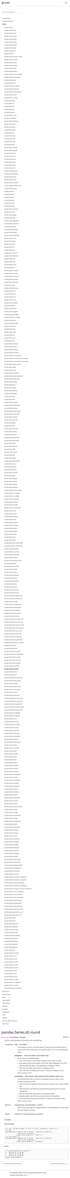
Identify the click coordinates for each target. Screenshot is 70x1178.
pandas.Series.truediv (10, 147)
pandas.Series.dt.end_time (12, 689)
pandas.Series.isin (9, 396)
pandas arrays (6, 994)
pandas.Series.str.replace (11, 786)
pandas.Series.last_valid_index (13, 546)
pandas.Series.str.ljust (10, 762)
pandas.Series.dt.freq (10, 648)
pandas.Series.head (10, 388)
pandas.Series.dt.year (10, 578)
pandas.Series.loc (9, 109)
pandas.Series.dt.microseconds (13, 698)
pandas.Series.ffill (9, 455)
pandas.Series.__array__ (11, 98)
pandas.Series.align (10, 367)
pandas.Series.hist (9, 950)
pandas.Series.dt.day (10, 584)
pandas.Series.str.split (10, 809)
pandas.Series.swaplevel (11, 499)
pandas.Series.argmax (10, 487)
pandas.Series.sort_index (11, 496)
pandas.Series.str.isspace (11, 847)
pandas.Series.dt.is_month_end (13, 622)
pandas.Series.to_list (10, 95)
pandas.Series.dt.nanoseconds (13, 701)
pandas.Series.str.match (11, 771)
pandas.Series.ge (9, 200)
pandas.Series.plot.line (11, 944)
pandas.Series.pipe (10, 241)
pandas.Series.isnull (10, 467)
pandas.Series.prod (10, 320)
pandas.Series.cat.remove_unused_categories (17, 888)
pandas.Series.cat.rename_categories (15, 877)
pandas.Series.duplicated (11, 379)
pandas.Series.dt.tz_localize (12, 657)
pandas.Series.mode (10, 308)
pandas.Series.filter (10, 443)
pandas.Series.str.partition (12, 780)
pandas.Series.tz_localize (11, 554)
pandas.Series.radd (10, 159)
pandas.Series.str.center (11, 721)
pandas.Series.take (10, 423)
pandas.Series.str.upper (11, 830)
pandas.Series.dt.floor (10, 672)
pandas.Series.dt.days (10, 692)
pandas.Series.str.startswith (12, 815)
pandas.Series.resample (11, 549)
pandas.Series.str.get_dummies (13, 865)
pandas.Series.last (9, 399)
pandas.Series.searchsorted (12, 508)
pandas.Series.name (10, 68)
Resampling (5, 1012)
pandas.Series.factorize (11, 288)
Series (4, 24)
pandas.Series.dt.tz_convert (12, 660)
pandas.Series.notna (10, 470)
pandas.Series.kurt (9, 291)
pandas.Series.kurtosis (11, 344)
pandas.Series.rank (10, 326)
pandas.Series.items (10, 118)
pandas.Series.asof (10, 537)
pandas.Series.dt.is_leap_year (13, 637)
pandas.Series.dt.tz (10, 645)
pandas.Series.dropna (10, 452)
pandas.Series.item (10, 130)
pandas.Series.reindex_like (12, 405)
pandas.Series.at (9, 103)
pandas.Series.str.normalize (12, 774)
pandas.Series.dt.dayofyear (12, 613)
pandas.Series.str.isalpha (11, 842)
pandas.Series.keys (10, 124)
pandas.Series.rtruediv (11, 171)
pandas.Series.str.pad (10, 777)
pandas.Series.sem (9, 329)
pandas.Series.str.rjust (10, 795)
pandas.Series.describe (11, 282)
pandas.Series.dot (9, 212)
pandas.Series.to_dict (10, 959)
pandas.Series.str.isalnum (11, 839)
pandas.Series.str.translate (12, 827)
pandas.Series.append (11, 522)
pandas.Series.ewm (10, 238)
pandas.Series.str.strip (10, 818)
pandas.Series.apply (10, 215)
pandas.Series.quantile (11, 323)
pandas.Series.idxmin (10, 393)
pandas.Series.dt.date (10, 569)
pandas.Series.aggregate (11, 221)
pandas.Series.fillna (10, 458)
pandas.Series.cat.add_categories (14, 883)
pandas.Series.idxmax (10, 390)
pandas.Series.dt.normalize (12, 663)
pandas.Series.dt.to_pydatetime (13, 654)
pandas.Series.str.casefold (12, 716)
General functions (7, 21)
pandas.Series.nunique (11, 349)
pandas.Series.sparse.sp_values (13, 909)
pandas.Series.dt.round (11, 669)
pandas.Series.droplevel (11, 373)
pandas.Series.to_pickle (11, 953)
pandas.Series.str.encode (11, 733)
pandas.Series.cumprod (11, 276)
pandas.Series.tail (9, 426)
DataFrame (5, 991)
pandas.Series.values (10, 36)
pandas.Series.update (10, 531)
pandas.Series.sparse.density (12, 903)
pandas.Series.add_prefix (11, 437)
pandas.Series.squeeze (11, 516)
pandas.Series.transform (11, 223)
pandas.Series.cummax (11, 270)
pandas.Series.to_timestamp (12, 92)
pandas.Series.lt (9, 191)
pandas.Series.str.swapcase (12, 821)
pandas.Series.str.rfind (11, 789)
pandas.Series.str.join (10, 757)
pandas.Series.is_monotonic (12, 355)
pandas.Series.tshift (10, 563)
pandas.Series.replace (10, 478)
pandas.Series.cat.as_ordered (13, 894)
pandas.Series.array (10, 33)
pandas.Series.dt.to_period (12, 651)
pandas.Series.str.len (10, 760)
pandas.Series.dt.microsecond (13, 595)
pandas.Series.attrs (10, 918)
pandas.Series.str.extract (11, 739)
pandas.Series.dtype (10, 39)
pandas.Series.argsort (10, 481)
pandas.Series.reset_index (12, 414)
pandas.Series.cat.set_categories (14, 891)
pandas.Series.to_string (11, 979)
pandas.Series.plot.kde (11, 941)
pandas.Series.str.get (10, 751)
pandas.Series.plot (9, 921)
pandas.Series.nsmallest (11, 314)
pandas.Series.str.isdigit (11, 844)
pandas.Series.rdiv (9, 168)
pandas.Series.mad (10, 294)
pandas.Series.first (9, 385)
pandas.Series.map (10, 226)
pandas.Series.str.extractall (12, 742)
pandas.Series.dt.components (13, 704)
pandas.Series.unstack (11, 502)
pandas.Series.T (9, 54)
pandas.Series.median (10, 303)
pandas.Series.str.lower (11, 765)
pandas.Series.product (11, 209)
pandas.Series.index (10, 30)
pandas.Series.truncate (11, 428)
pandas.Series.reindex (10, 402)
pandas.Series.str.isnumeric (12, 859)
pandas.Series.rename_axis (12, 411)
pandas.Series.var (9, 341)
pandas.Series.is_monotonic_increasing (16, 358)
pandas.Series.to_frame (11, 965)
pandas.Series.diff (9, 285)
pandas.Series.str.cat (10, 718)
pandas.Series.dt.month (11, 581)
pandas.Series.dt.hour (10, 587)
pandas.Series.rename (11, 408)
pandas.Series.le (9, 197)
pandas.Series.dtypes (10, 65)
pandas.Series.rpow (10, 179)
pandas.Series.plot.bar (11, 927)
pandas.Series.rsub (10, 162)
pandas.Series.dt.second (11, 593)
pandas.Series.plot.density (12, 935)
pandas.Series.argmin (10, 484)
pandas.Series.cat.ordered (12, 871)
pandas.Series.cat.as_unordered (13, 897)
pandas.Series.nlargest (11, 311)
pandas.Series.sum (10, 338)
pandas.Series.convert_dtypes (13, 74)
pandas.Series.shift (10, 540)
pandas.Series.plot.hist (11, 938)
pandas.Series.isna (9, 464)
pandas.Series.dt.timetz (11, 575)
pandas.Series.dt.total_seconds (13, 710)
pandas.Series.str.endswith (12, 736)
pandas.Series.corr (9, 262)
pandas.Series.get (9, 100)
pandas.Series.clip (9, 259)
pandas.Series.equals (10, 382)
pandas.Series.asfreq (10, 534)
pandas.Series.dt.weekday (12, 610)
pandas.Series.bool (10, 83)
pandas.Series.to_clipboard (12, 982)
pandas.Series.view (10, 519)
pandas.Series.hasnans (11, 59)
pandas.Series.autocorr (11, 253)
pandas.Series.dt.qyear (11, 683)
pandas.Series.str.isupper (11, 853)
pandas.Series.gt (9, 194)
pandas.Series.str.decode (11, 730)
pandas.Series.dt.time (10, 572)
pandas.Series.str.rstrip (11, 801)
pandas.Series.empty (10, 62)
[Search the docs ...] (35, 12)
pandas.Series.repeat (10, 514)
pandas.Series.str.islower (11, 850)
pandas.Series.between (11, 256)
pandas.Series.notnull (10, 472)
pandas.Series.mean (10, 300)
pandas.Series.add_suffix (11, 440)
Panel (4, 997)
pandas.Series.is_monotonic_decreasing (16, 361)
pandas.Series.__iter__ (10, 115)
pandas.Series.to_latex (11, 985)
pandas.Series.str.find (10, 745)
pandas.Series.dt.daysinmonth (13, 639)
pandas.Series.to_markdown (12, 988)
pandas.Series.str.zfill (10, 836)
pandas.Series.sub (9, 139)
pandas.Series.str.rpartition (12, 798)
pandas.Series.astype (10, 71)
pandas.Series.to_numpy (11, 86)
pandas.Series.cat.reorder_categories (15, 880)
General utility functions (9, 1021)
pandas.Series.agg (9, 218)
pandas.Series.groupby (11, 229)
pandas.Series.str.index (11, 754)
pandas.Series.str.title (10, 824)
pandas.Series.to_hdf (10, 970)
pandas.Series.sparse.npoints (13, 900)
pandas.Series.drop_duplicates (13, 376)
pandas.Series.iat (9, 106)
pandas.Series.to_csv (10, 956)
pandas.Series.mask (10, 434)
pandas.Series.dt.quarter (11, 616)
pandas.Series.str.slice (10, 803)
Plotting (4, 1018)
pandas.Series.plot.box (11, 932)
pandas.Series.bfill (9, 449)
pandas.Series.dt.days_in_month (14, 642)
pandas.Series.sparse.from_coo (13, 912)
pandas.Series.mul (9, 141)
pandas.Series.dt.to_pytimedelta (14, 707)
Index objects (6, 1000)
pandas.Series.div (9, 144)
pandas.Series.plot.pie (10, 947)
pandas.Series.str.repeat (11, 783)
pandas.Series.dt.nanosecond (13, 598)
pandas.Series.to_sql (10, 973)
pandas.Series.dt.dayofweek (12, 607)
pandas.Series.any (9, 250)
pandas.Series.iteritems (11, 121)
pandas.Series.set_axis (11, 420)
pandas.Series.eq (9, 206)
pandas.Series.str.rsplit (11, 812)
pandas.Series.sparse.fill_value (13, 906)
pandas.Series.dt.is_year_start (13, 631)
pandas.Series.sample (10, 417)
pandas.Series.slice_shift (11, 566)
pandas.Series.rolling (10, 232)
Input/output (6, 18)
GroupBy (5, 1009)
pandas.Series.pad (9, 475)
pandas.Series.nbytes (10, 45)
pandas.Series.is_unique (11, 352)
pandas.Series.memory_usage (13, 56)
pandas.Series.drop (10, 370)
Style (3, 1015)
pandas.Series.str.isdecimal (12, 862)
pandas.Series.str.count (11, 727)
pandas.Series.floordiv (11, 150)
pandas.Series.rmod (10, 177)
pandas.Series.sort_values (12, 493)
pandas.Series (8, 27)
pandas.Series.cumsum (11, 279)
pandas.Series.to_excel (11, 962)
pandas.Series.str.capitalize (12, 713)
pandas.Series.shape (10, 42)
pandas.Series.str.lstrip (11, 768)
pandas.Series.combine (11, 182)
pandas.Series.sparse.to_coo (12, 915)
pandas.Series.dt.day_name (12, 680)
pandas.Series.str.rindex (11, 792)
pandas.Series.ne (9, 203)
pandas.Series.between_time (13, 560)
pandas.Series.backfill (10, 446)
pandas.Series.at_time (11, 557)
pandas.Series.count (10, 265)
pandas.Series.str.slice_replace (13, 806)
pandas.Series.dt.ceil (10, 675)
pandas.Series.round (10, 188)
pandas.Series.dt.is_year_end (12, 634)
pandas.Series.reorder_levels (12, 490)
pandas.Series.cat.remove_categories (15, 886)
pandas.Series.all (9, 247)
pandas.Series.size (9, 51)
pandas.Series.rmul (10, 165)
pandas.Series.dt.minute (11, 590)
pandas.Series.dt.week (11, 601)
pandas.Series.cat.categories (12, 868)
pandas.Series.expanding (11, 235)
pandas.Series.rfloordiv (11, 174)
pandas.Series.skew (10, 332)
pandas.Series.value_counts (12, 364)
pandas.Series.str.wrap (11, 833)
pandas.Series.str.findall (11, 748)
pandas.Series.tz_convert (11, 552)
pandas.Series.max (10, 297)
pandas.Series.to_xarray (11, 967)
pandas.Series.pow (10, 156)
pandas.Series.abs (9, 244)
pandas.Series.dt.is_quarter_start (14, 625)
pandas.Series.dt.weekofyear (13, 604)
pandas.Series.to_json (10, 976)
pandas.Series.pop (9, 127)
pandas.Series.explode (11, 505)
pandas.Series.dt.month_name (13, 678)
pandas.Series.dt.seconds (12, 695)
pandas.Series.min (9, 305)
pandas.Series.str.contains (12, 724)
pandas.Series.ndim (10, 48)
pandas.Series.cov (9, 267)
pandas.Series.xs (9, 133)
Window (5, 1006)
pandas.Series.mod (10, 153)
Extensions (5, 1024)
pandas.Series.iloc (9, 112)
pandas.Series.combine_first (12, 185)
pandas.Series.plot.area (11, 924)
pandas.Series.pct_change (12, 317)
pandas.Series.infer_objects (12, 77)
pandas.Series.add (9, 136)
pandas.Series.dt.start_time (12, 686)
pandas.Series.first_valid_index (13, 543)
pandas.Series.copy (10, 80)
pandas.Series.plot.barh (11, 929)
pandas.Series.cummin (11, 273)
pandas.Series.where (10, 431)
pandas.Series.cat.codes (11, 874)
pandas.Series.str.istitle (11, 856)
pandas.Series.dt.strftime (11, 666)
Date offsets (6, 1003)
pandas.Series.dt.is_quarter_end (13, 628)
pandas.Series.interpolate (12, 461)
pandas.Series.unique (10, 346)
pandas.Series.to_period (11, 89)
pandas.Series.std (9, 335)
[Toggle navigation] (66, 3)
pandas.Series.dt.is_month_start (13, 619)
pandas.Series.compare (11, 525)
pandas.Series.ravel (10, 511)
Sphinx (21, 1175)
